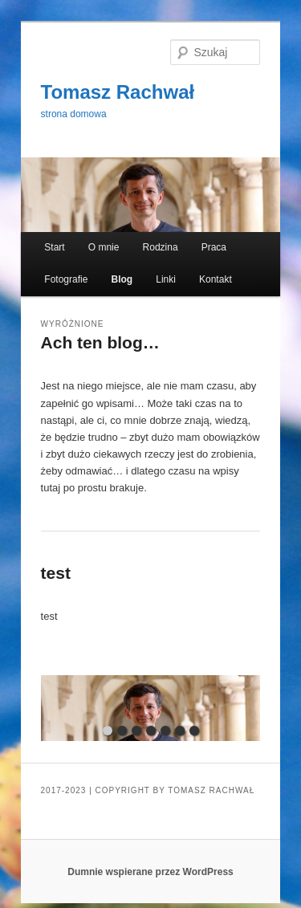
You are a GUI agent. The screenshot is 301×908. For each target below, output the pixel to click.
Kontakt (215, 279)
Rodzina (160, 247)
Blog (121, 279)
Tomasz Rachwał (118, 92)
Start (54, 247)
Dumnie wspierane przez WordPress (150, 871)
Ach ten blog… (100, 342)
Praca (213, 247)
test (56, 573)
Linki (166, 279)
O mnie (104, 247)
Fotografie (65, 279)
